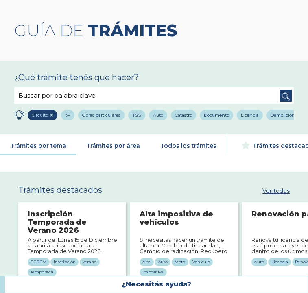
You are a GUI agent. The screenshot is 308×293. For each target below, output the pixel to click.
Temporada (42, 272)
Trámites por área (113, 145)
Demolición (283, 115)
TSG (136, 115)
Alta (146, 262)
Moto (180, 262)
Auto (158, 115)
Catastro (183, 115)
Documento (216, 115)
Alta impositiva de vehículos (176, 218)
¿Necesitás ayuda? (156, 284)
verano (89, 262)
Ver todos (276, 190)
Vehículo (201, 262)
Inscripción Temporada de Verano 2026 (57, 222)
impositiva (153, 272)
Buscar (286, 96)
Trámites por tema (38, 145)
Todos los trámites (188, 145)
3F (67, 115)
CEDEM (38, 262)
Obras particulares (101, 115)
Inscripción (65, 262)
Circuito (40, 115)
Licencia (250, 115)
